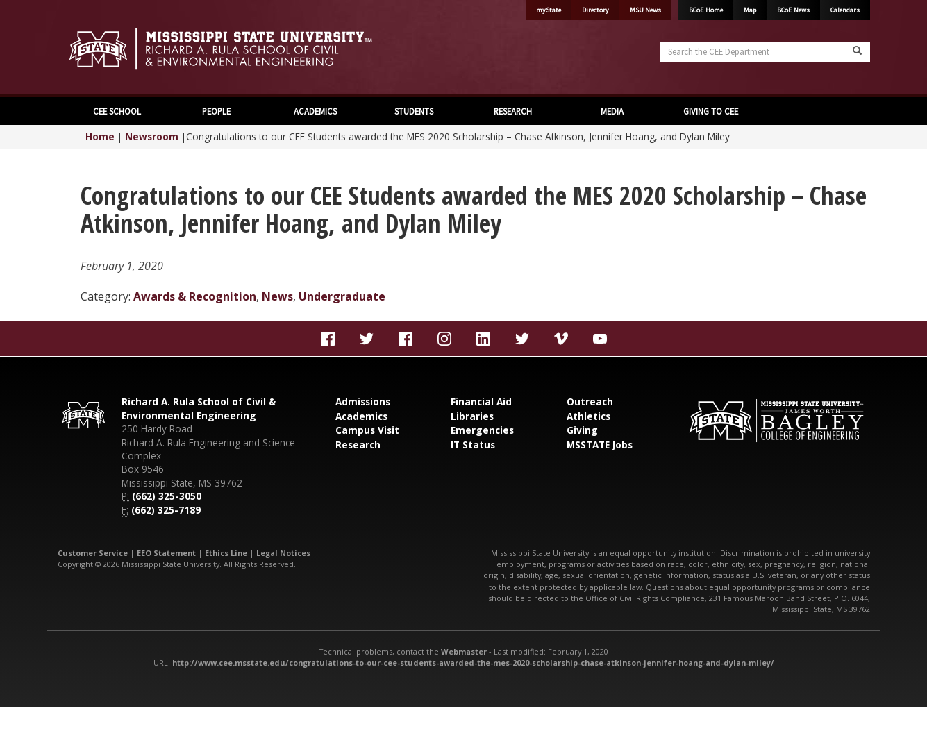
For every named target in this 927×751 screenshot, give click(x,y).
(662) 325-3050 (166, 496)
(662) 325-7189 (166, 509)
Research (358, 444)
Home (100, 136)
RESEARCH (513, 111)
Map (750, 10)
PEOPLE (216, 111)
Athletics (588, 416)
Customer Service (93, 553)
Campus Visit (367, 430)
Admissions (362, 401)
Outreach (590, 401)
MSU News (645, 10)
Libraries (472, 416)
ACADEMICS (315, 111)
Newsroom (151, 136)
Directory (595, 10)
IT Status (473, 444)
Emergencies (482, 430)
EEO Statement (166, 553)
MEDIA (612, 111)
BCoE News (793, 10)
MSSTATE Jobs (600, 444)
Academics (361, 416)
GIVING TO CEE (710, 111)
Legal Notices (283, 553)
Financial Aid (481, 401)
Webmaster (464, 651)
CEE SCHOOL (117, 111)
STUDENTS (413, 111)
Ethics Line (226, 553)
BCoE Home (706, 10)
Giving (582, 430)
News (277, 296)
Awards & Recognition (194, 296)
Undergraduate (342, 296)
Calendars (845, 10)
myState (548, 10)
